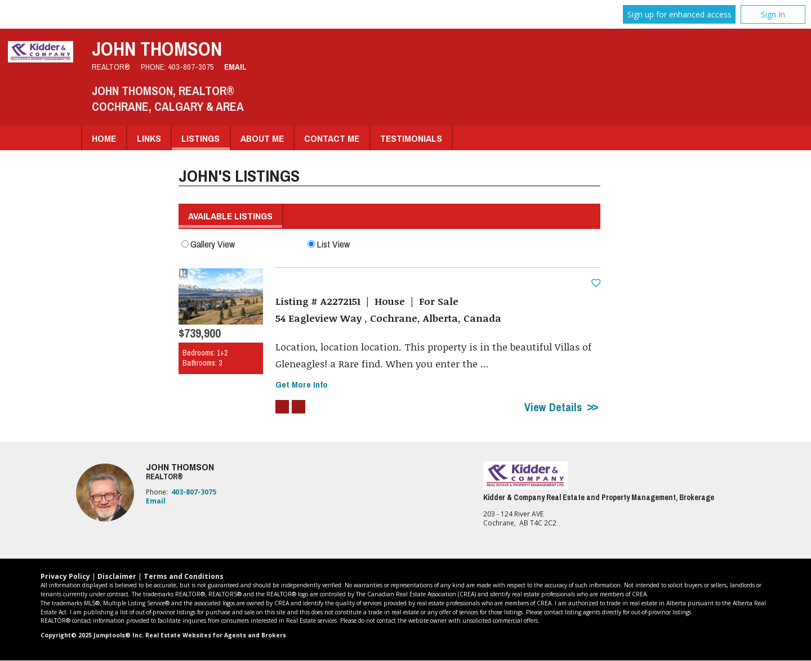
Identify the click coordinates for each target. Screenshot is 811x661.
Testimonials (411, 138)
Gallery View (208, 244)
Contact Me (331, 138)
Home (104, 138)
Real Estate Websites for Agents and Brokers (215, 636)
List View (329, 244)
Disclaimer (116, 577)
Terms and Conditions (184, 577)
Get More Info (301, 385)
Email (235, 67)
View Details (553, 408)
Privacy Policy (65, 577)
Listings (200, 138)
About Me (262, 138)
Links (149, 138)
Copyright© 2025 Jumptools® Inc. (92, 636)
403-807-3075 (191, 67)
